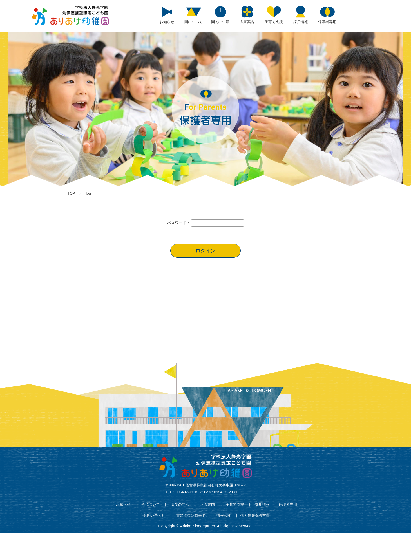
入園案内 (207, 504)
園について (151, 504)
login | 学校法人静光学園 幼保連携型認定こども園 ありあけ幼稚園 (70, 15)
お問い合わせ (154, 515)
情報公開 (223, 515)
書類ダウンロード (191, 515)
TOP (71, 193)
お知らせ (123, 504)
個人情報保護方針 (255, 515)
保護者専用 (288, 504)
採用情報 (262, 504)
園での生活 (180, 504)
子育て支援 (235, 504)
